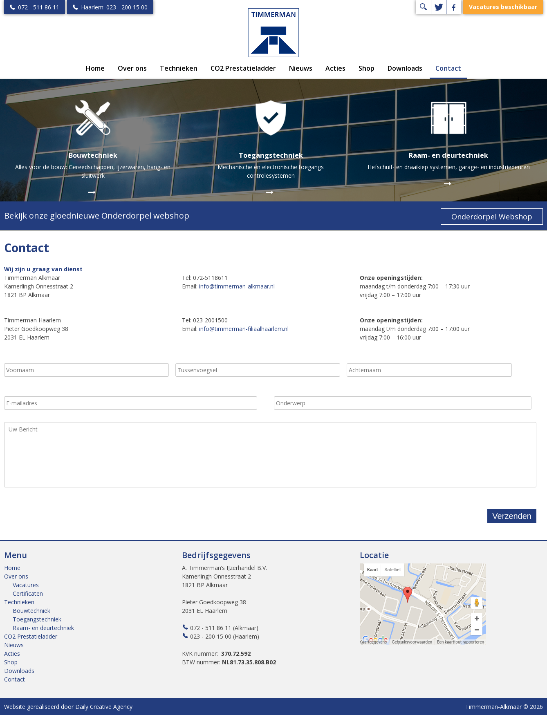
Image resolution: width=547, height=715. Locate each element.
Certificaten (28, 593)
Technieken (178, 68)
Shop (366, 68)
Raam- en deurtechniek (43, 628)
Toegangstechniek (37, 619)
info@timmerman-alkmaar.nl (237, 286)
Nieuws (300, 68)
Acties (335, 68)
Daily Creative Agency (103, 707)
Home (95, 68)
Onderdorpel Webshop (492, 216)
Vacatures (26, 585)
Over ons (132, 68)
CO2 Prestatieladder (243, 68)
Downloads (405, 68)
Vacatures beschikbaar (503, 7)
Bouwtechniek (31, 610)
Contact (448, 68)
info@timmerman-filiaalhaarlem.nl (244, 329)
